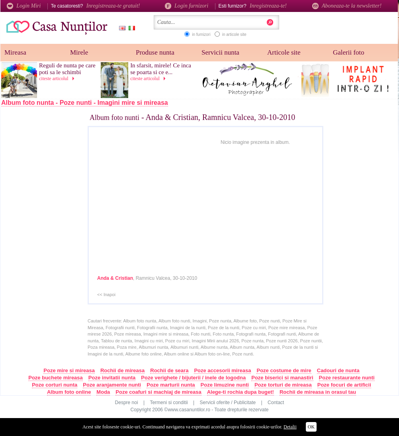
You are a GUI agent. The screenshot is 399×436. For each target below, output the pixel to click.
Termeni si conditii (169, 402)
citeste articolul (58, 78)
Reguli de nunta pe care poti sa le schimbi (67, 68)
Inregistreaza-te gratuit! (113, 6)
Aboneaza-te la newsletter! (346, 6)
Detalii (290, 427)
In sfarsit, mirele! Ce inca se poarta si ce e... (160, 68)
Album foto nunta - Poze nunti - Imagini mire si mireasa (84, 102)
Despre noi (126, 402)
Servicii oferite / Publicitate (228, 402)
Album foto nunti (114, 118)
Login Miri (24, 6)
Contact (276, 402)
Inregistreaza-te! (268, 6)
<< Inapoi (106, 294)
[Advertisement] (52, 241)
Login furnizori (186, 6)
